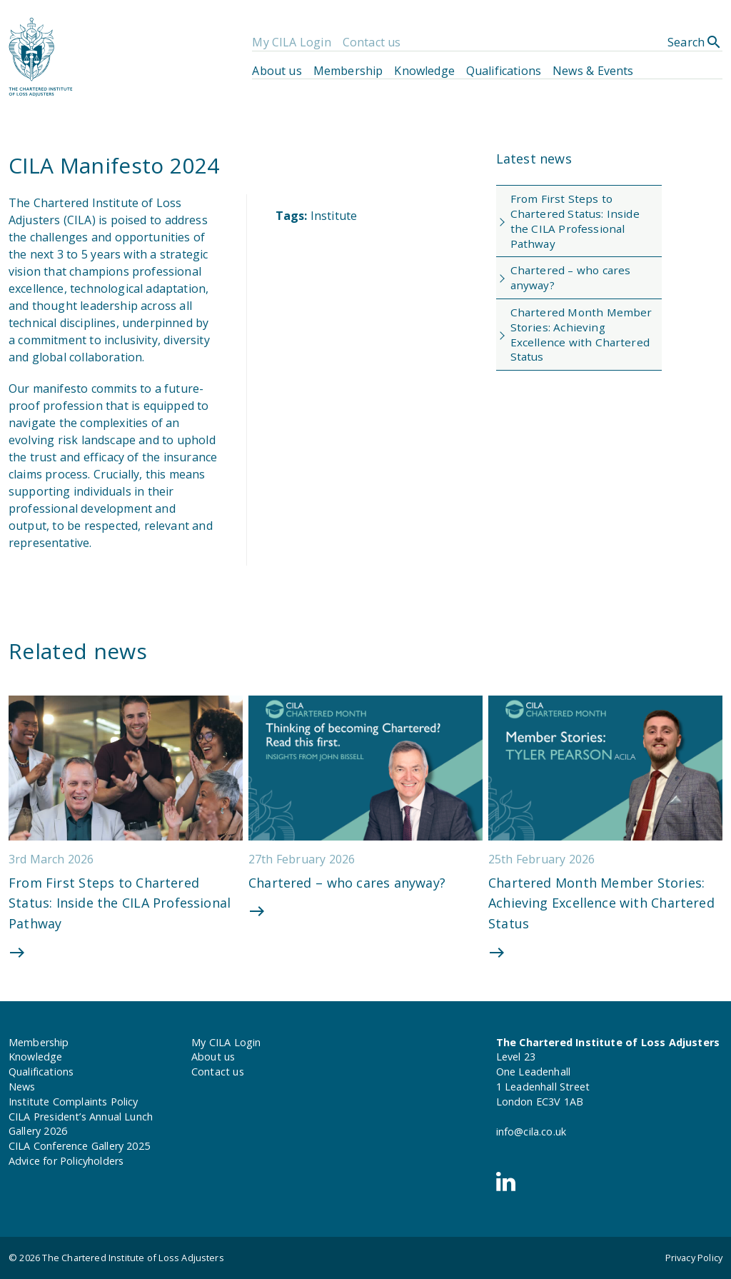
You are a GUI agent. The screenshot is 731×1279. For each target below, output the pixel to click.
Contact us (372, 42)
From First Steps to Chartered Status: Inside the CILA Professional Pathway (575, 220)
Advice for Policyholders (66, 1161)
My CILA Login (291, 42)
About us (276, 71)
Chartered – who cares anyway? (570, 277)
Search (694, 42)
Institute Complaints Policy (73, 1101)
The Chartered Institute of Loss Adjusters (132, 1257)
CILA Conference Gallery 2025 (79, 1146)
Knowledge (424, 71)
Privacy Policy (693, 1257)
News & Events (593, 71)
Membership (348, 71)
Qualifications (503, 71)
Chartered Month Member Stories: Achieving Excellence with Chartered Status (581, 334)
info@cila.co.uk (531, 1131)
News (22, 1086)
